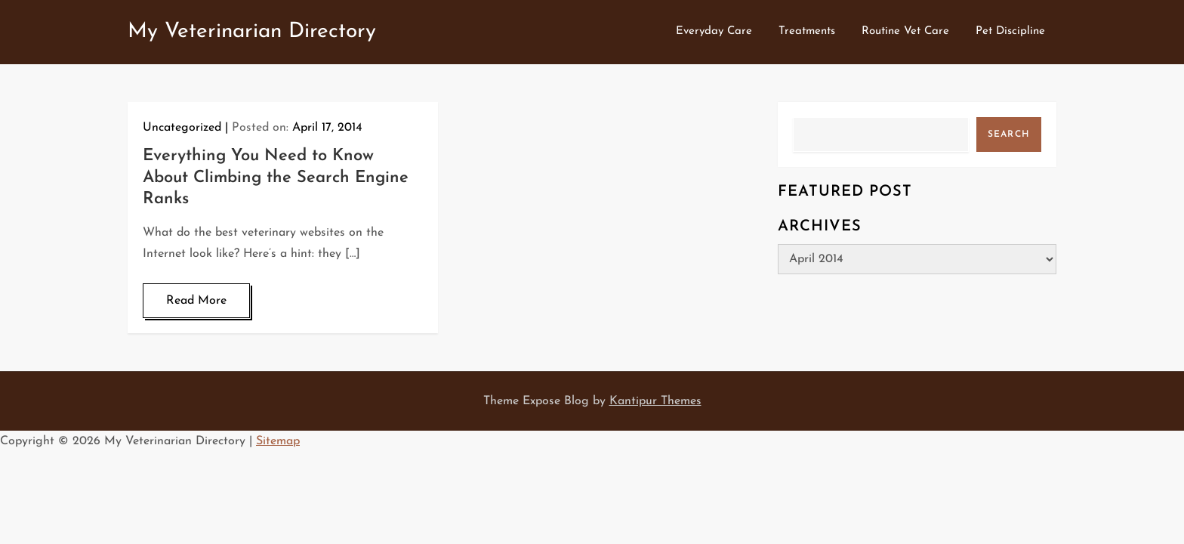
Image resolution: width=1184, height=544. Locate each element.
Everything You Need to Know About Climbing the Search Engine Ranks (276, 177)
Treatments (807, 31)
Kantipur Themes (655, 401)
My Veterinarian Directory (252, 31)
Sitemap (278, 441)
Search (1009, 134)
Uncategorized (182, 128)
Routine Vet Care (905, 31)
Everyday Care (714, 31)
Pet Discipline (1010, 31)
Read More (196, 301)
